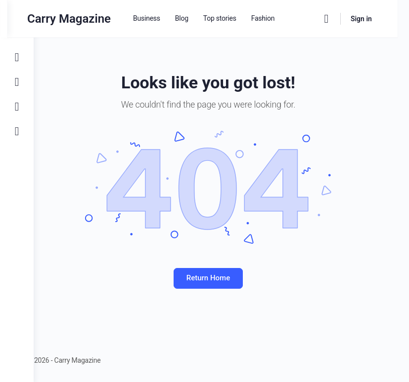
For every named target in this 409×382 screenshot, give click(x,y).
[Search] (338, 19)
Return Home (221, 277)
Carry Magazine (95, 19)
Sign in (372, 19)
